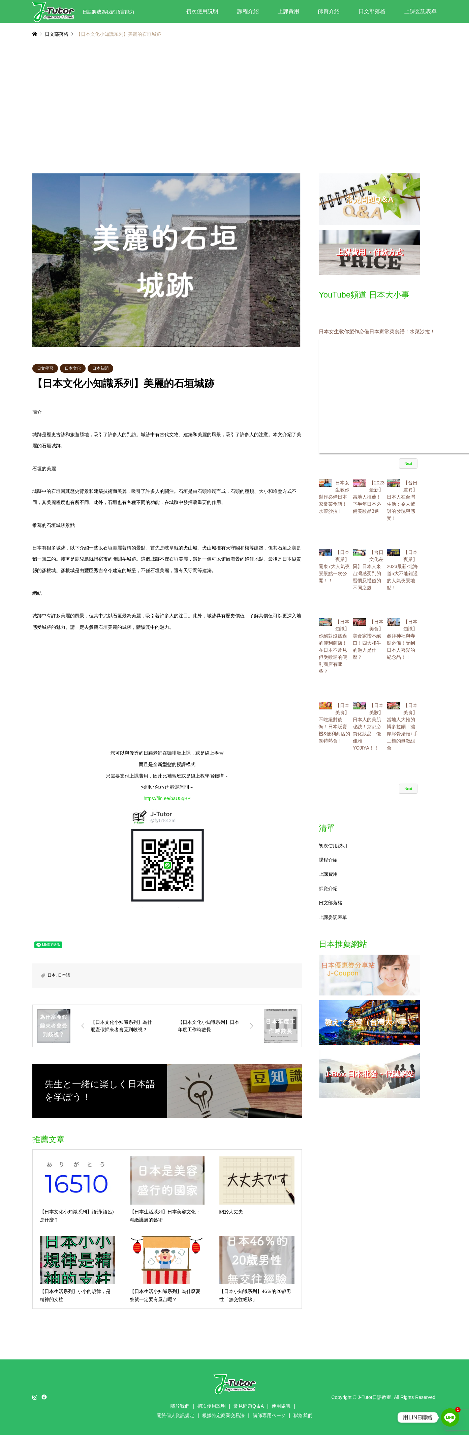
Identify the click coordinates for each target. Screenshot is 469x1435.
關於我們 (179, 1406)
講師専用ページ (269, 1415)
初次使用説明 (202, 11)
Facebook (43, 1397)
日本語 (64, 975)
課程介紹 (248, 11)
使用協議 (281, 1406)
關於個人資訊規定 (175, 1415)
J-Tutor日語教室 (375, 1397)
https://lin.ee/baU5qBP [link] (167, 798)
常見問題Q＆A (248, 1406)
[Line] (450, 1417)
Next (408, 463)
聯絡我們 (302, 1415)
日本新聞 (100, 368)
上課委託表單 (420, 11)
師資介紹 (329, 11)
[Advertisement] (234, 109)
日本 (52, 975)
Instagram (34, 1397)
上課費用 (288, 11)
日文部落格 (371, 11)
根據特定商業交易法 (223, 1415)
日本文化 (73, 368)
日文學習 (45, 368)
